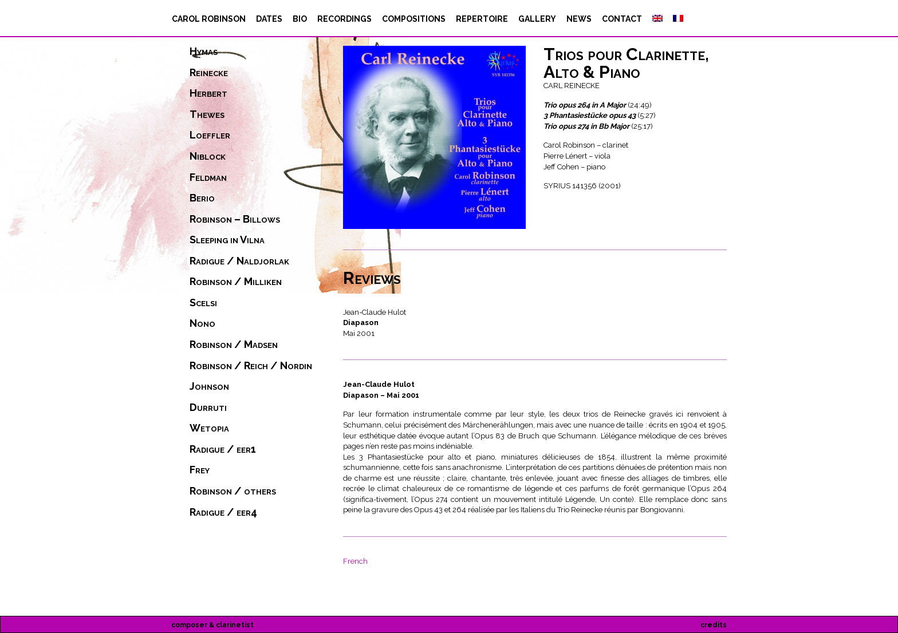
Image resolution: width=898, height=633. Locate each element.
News (579, 18)
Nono (202, 323)
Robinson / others (233, 491)
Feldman (208, 177)
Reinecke (209, 73)
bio (300, 18)
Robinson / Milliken (236, 281)
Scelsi (203, 303)
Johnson (209, 386)
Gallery (537, 18)
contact (622, 18)
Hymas (204, 51)
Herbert (208, 93)
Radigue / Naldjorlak (239, 261)
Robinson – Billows (235, 219)
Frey (200, 470)
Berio (202, 198)
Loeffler (210, 135)
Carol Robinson (209, 18)
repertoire (482, 18)
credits (713, 625)
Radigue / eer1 (223, 449)
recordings (344, 18)
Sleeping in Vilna (227, 240)
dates (269, 18)
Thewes (207, 114)
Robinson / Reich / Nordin (251, 366)
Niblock (208, 156)
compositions (414, 18)
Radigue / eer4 (223, 512)
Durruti (208, 407)
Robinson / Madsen (234, 344)
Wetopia (209, 428)
